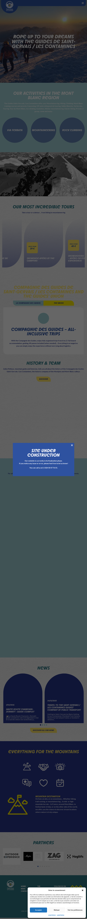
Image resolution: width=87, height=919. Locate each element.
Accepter (38, 910)
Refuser (57, 910)
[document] (43, 459)
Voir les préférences (75, 910)
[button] (82, 890)
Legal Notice (52, 915)
